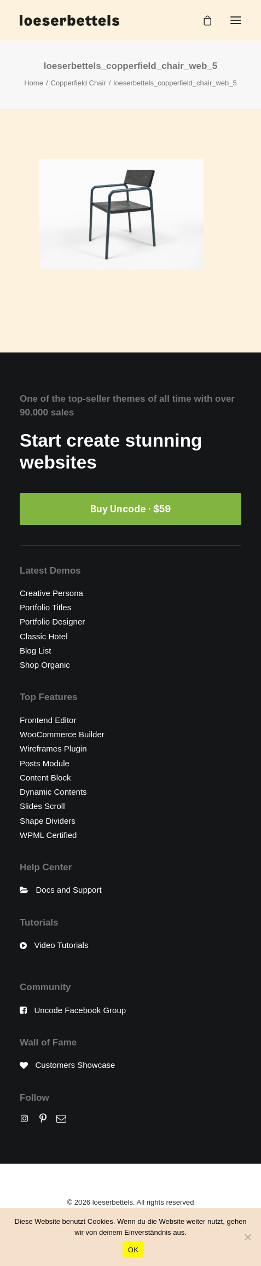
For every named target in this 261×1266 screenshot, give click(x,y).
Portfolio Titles (45, 607)
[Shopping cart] (202, 20)
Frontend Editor (48, 720)
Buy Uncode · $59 (130, 509)
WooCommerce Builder (62, 734)
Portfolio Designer (52, 621)
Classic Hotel (44, 636)
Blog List (35, 650)
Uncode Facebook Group (80, 1010)
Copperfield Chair (78, 83)
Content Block (45, 777)
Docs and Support (69, 889)
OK (133, 1250)
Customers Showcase (75, 1065)
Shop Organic (45, 664)
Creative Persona (51, 593)
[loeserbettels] (69, 20)
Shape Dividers (48, 820)
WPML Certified (48, 835)
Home (33, 83)
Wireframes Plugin (53, 748)
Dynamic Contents (53, 791)
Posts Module (44, 763)
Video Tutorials (61, 945)
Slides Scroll (42, 806)
